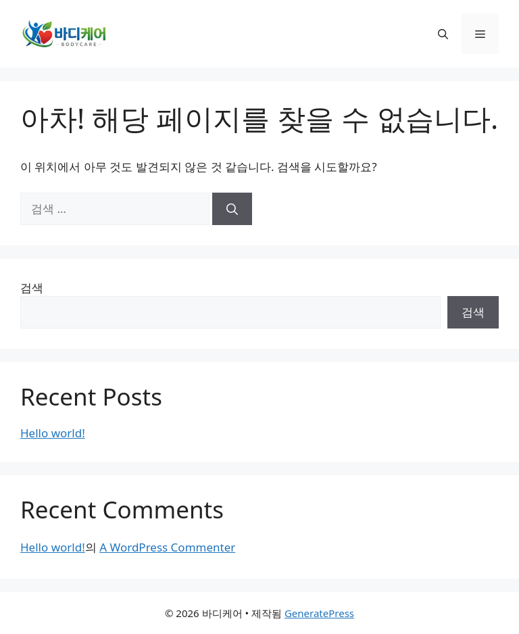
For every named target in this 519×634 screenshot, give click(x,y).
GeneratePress (319, 613)
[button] (443, 34)
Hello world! (52, 433)
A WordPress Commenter (167, 547)
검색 (31, 287)
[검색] (232, 209)
